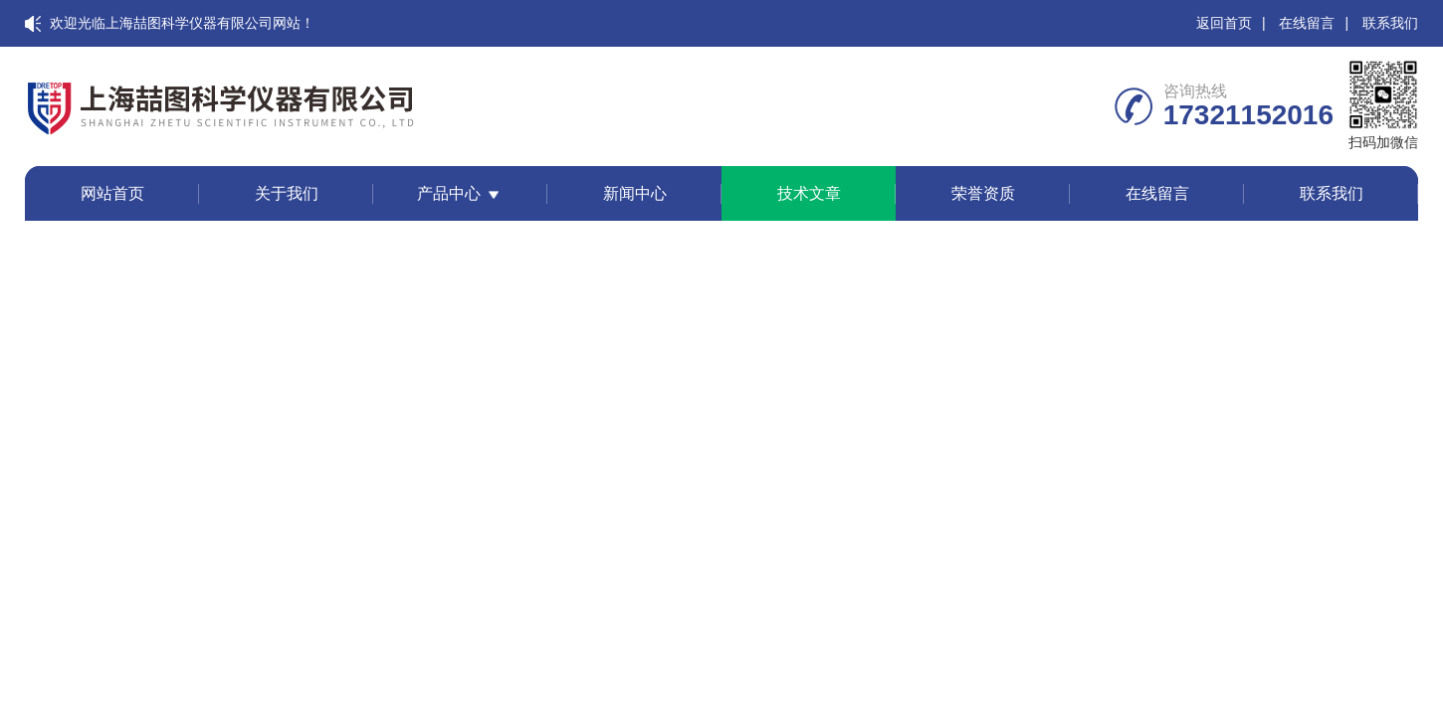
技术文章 (809, 193)
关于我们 (286, 193)
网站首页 (112, 193)
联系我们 (1390, 23)
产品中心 (449, 193)
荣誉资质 (983, 193)
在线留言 (1307, 23)
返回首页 (1224, 23)
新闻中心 (635, 193)
